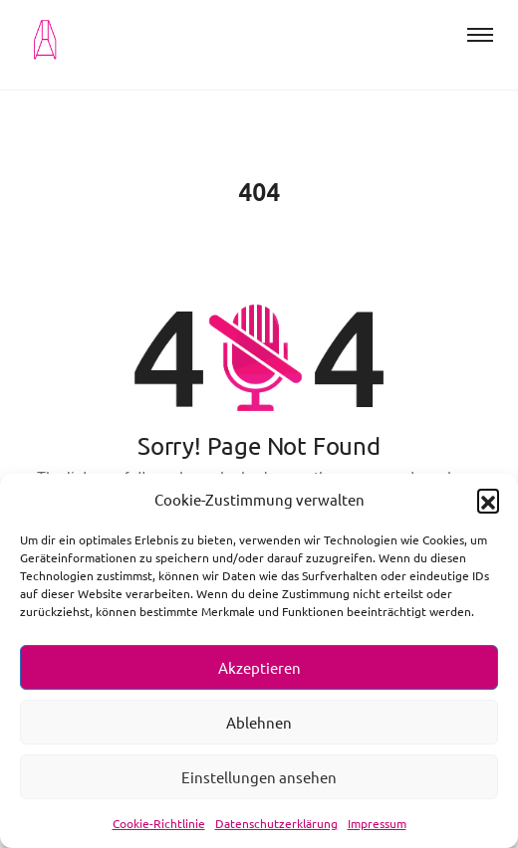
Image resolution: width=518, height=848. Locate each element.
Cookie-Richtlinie (159, 823)
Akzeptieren (259, 667)
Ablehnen (259, 722)
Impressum (377, 823)
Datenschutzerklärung (276, 823)
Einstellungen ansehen (259, 776)
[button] (488, 500)
